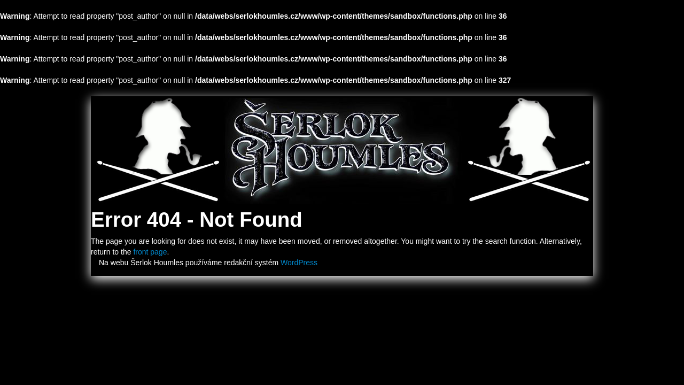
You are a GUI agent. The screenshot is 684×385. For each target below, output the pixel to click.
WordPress (299, 262)
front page (150, 252)
